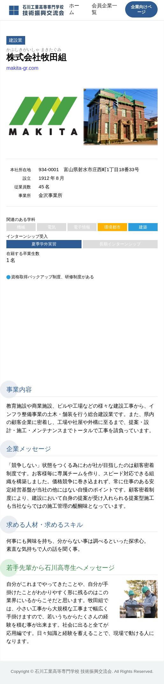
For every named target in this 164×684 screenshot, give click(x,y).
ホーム (74, 9)
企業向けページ (141, 9)
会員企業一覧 (104, 9)
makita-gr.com (22, 68)
